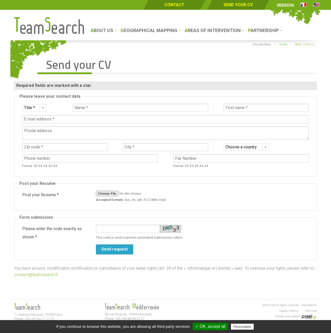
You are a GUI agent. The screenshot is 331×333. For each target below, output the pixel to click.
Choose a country (241, 147)
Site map (311, 311)
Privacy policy (267, 326)
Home (283, 44)
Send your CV (238, 4)
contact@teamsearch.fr (36, 274)
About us (102, 30)
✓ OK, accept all (210, 326)
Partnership (263, 30)
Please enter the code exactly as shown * (52, 232)
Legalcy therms (289, 311)
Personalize (242, 327)
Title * (29, 107)
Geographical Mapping (149, 30)
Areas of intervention (213, 30)
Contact (174, 4)
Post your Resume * (40, 194)
